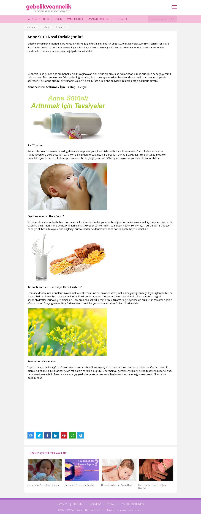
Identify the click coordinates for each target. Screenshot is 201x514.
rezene (161, 371)
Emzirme (60, 27)
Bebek (46, 27)
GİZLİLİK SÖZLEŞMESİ (133, 504)
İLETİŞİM (78, 504)
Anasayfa (31, 27)
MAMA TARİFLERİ (75, 19)
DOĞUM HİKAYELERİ (98, 19)
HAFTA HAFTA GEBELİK (38, 19)
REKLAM (111, 504)
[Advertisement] (84, 62)
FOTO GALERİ (120, 19)
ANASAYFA (62, 504)
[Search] (173, 19)
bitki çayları (112, 158)
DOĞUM (58, 19)
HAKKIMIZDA (95, 504)
